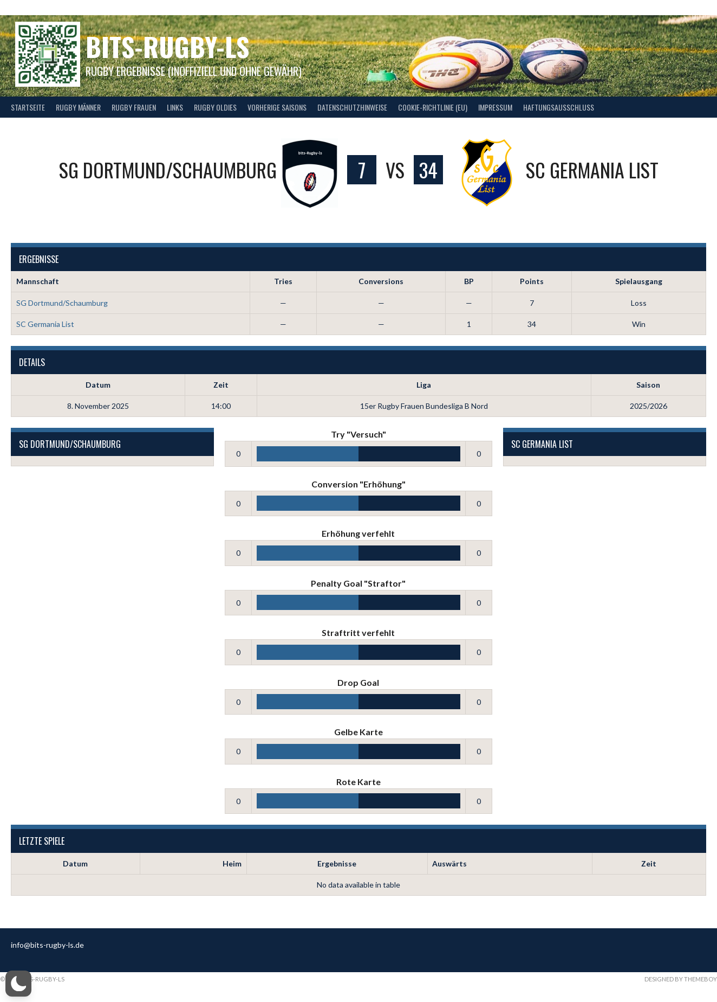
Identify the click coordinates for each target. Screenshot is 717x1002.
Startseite (28, 107)
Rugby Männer (78, 107)
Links (175, 107)
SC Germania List (45, 324)
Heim (232, 863)
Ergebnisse (336, 863)
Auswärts (449, 863)
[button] (18, 984)
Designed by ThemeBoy (680, 978)
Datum (75, 863)
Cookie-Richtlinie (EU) (432, 107)
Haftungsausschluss (558, 107)
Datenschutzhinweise (352, 107)
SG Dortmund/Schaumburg (62, 302)
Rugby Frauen (134, 107)
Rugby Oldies (215, 107)
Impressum (495, 107)
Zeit (648, 863)
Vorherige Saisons (277, 107)
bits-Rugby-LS (167, 46)
